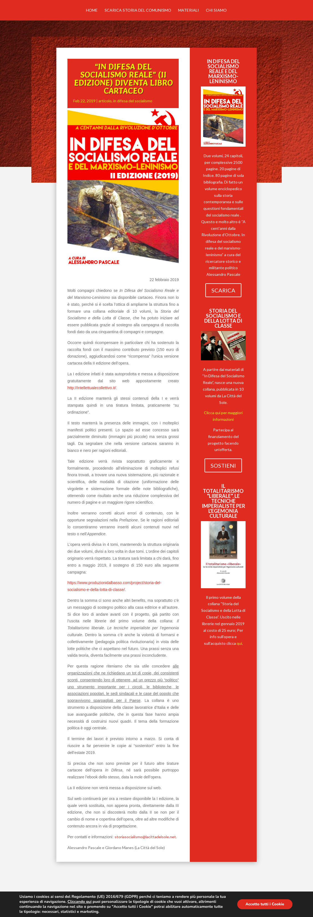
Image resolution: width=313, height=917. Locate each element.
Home (92, 10)
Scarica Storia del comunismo (138, 10)
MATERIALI (188, 10)
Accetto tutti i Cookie (265, 904)
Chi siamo (216, 10)
